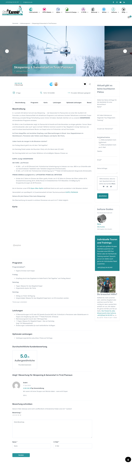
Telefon (107, 152)
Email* (107, 161)
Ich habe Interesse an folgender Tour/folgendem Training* (107, 119)
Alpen (58, 10)
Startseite (15, 23)
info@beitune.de (27, 2)
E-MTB (83, 10)
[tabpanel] (65, 51)
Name (14, 442)
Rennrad (94, 10)
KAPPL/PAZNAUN (72, 192)
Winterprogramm (25, 23)
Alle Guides (101, 227)
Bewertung (16, 412)
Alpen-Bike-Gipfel (37, 188)
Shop (123, 10)
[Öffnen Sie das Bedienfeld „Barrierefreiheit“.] (128, 459)
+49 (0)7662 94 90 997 (12, 2)
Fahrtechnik (33, 10)
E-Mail (56, 442)
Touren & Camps (71, 10)
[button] (129, 18)
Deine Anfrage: (107, 171)
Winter (104, 10)
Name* (107, 108)
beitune (114, 10)
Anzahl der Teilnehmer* (107, 130)
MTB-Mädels (47, 10)
